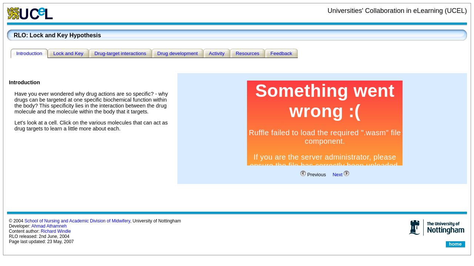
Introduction (29, 53)
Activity (216, 53)
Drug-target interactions (120, 53)
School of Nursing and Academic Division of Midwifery (77, 221)
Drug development (177, 53)
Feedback (281, 53)
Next (338, 174)
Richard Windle (56, 231)
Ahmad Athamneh (49, 226)
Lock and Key (68, 53)
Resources (247, 53)
